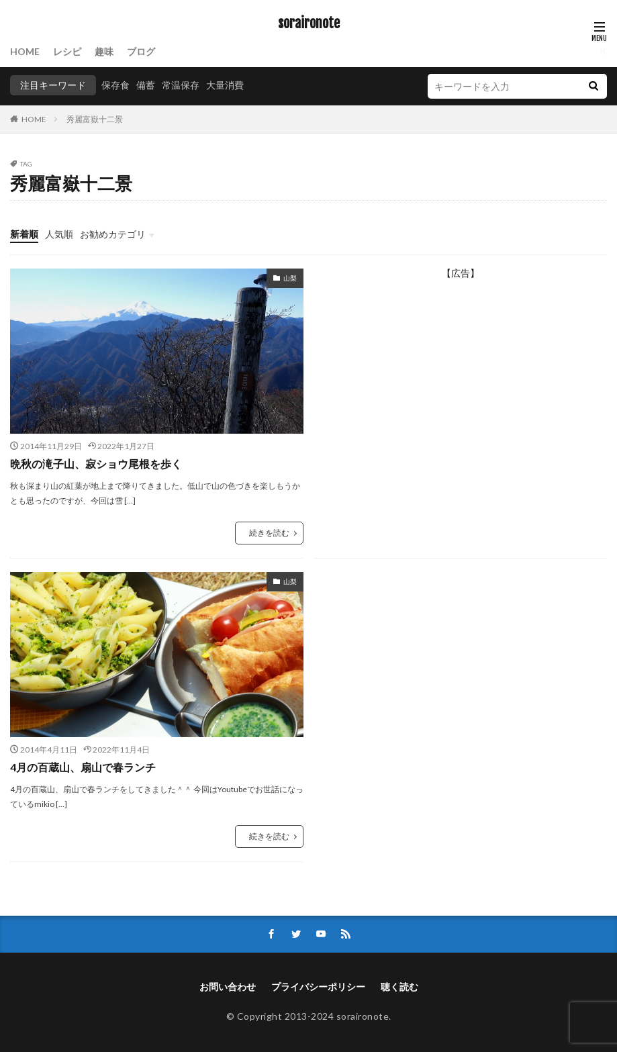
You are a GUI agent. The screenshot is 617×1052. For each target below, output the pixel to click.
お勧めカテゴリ (113, 234)
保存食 (115, 85)
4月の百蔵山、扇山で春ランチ (83, 767)
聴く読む (399, 986)
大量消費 (225, 85)
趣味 (104, 51)
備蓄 (145, 85)
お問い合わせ (227, 986)
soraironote (309, 23)
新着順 (24, 234)
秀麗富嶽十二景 (94, 119)
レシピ (67, 51)
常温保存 (180, 85)
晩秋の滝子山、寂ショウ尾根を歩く (96, 463)
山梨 (290, 278)
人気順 (59, 234)
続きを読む (269, 533)
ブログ (141, 51)
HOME (25, 51)
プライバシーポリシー (318, 986)
